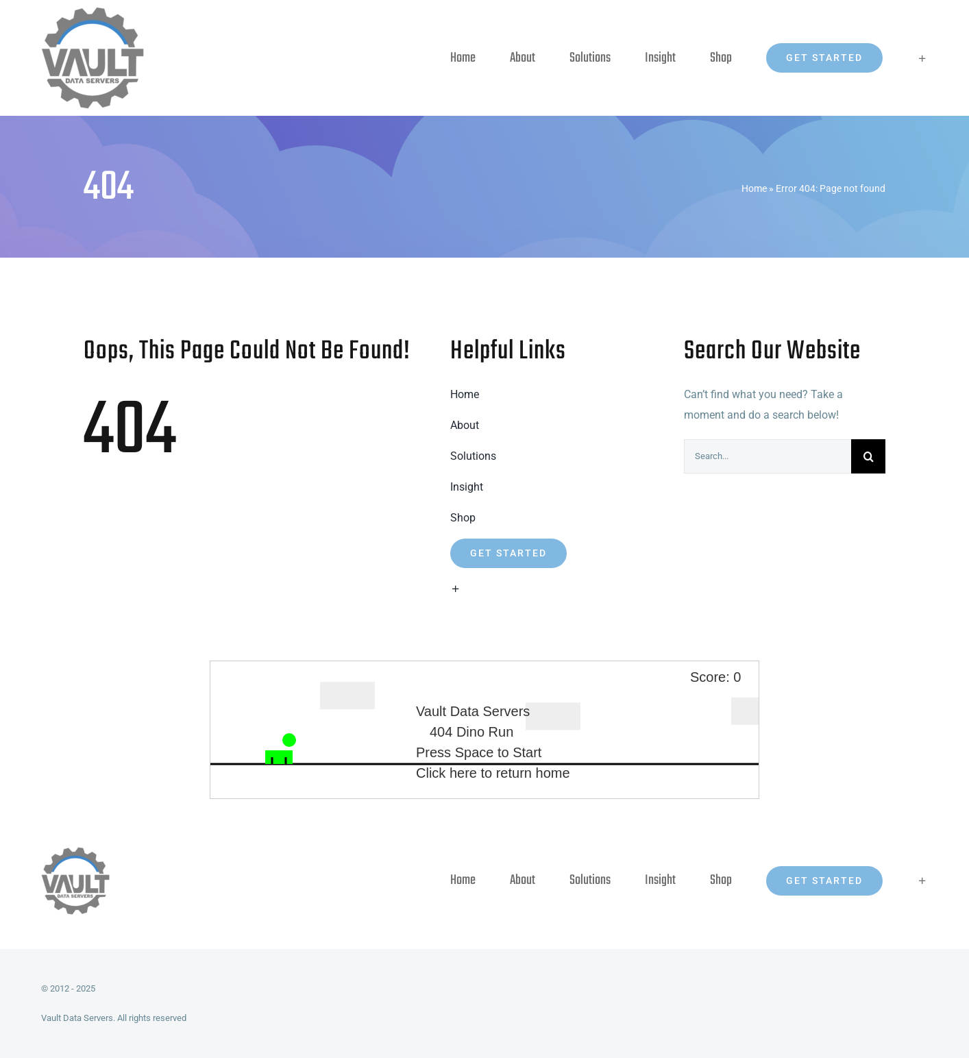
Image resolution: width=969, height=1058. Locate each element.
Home (754, 188)
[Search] (868, 456)
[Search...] (767, 456)
